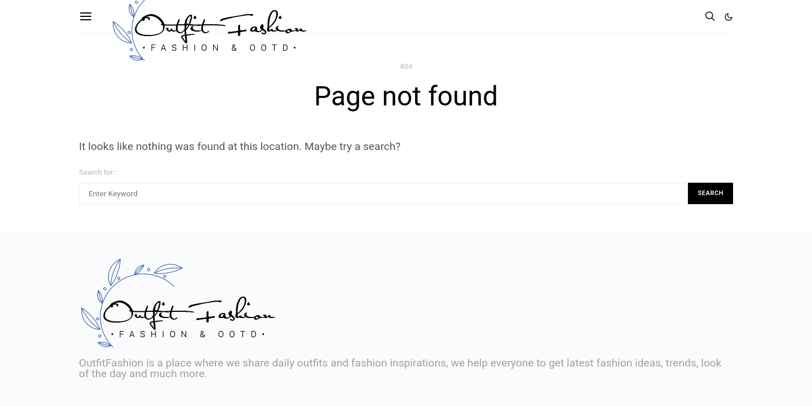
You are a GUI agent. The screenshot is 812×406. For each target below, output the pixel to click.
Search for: (97, 172)
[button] (728, 16)
